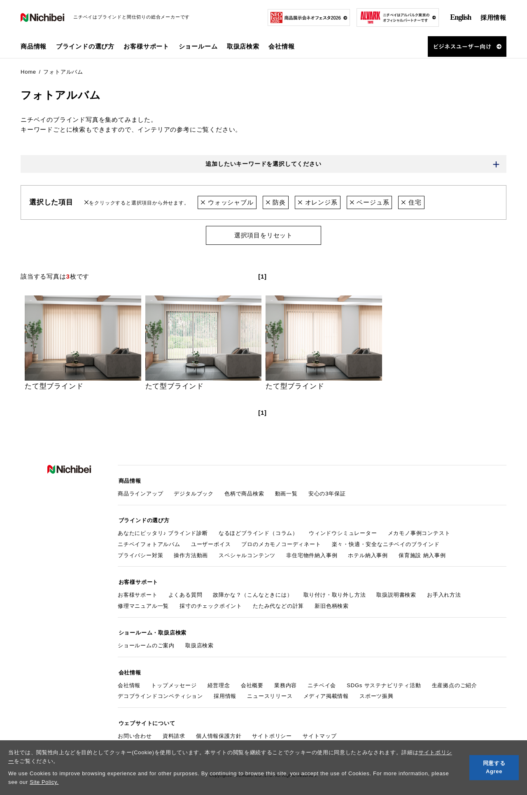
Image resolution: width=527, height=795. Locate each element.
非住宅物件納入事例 (311, 554)
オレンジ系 (318, 202)
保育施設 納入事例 (422, 554)
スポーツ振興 (376, 692)
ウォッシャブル (227, 202)
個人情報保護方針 (218, 731)
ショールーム (198, 46)
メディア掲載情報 (326, 692)
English (460, 17)
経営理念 (219, 681)
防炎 (276, 202)
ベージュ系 (369, 202)
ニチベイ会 (322, 681)
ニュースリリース (269, 692)
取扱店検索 (243, 46)
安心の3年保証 (327, 493)
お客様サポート (138, 592)
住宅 (411, 202)
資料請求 (174, 731)
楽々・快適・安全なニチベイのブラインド (386, 542)
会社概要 (252, 681)
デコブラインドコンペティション (160, 692)
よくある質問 (185, 592)
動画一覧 (286, 493)
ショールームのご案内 (146, 642)
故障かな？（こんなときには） (252, 592)
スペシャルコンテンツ (247, 554)
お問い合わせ (135, 731)
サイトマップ (320, 731)
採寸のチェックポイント (211, 603)
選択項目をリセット (263, 235)
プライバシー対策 (140, 554)
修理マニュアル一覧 (143, 603)
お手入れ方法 (444, 592)
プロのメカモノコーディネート (281, 542)
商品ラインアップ (140, 493)
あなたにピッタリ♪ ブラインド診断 (163, 531)
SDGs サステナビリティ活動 (384, 681)
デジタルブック (194, 493)
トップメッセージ (173, 681)
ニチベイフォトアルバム (149, 542)
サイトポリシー (272, 731)
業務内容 (285, 681)
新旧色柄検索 (332, 603)
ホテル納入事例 (368, 554)
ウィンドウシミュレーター (343, 531)
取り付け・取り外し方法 (334, 592)
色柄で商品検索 (244, 493)
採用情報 (493, 17)
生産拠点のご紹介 (454, 681)
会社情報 (129, 681)
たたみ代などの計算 (278, 603)
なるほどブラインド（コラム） (258, 531)
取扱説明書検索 (396, 592)
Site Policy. (44, 782)
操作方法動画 (191, 554)
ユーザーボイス (211, 542)
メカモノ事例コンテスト (419, 531)
